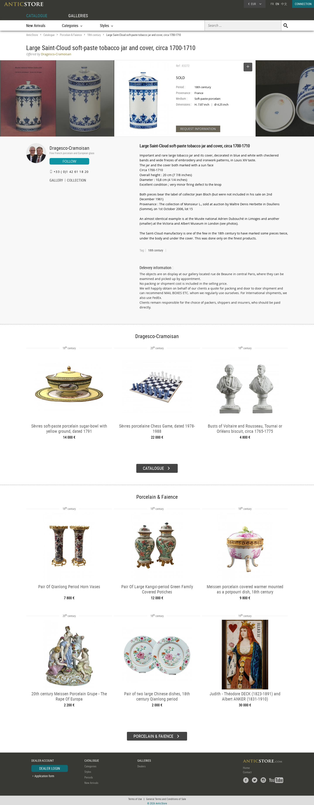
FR (272, 4)
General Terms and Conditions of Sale (166, 797)
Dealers (141, 764)
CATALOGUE (36, 16)
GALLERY (56, 181)
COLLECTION (76, 181)
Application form (44, 774)
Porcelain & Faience (71, 35)
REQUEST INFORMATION (198, 129)
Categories (90, 764)
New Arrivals (35, 25)
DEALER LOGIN (49, 766)
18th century (94, 35)
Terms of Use (135, 797)
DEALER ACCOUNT (42, 759)
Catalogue (49, 35)
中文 (284, 4)
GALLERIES (78, 16)
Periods (88, 776)
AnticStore (32, 35)
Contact (247, 770)
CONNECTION (303, 4)
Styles (87, 770)
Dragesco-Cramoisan (69, 148)
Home (246, 766)
